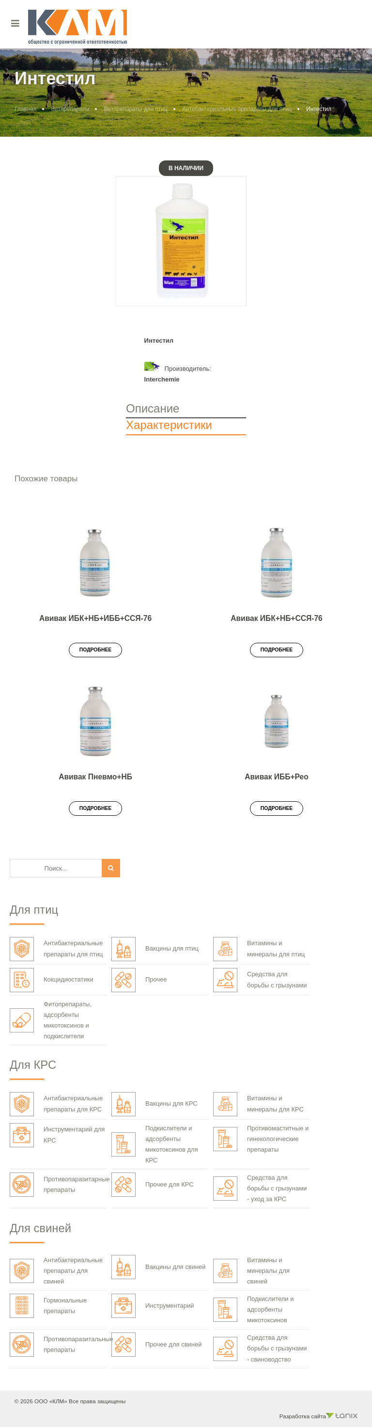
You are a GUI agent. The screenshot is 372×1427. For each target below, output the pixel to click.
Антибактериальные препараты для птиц (237, 109)
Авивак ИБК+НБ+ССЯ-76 (277, 618)
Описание (152, 408)
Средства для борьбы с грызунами (260, 980)
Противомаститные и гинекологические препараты (261, 1139)
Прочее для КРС (152, 1185)
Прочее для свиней (156, 1344)
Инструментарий (152, 1306)
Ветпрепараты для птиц (136, 109)
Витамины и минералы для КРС (258, 1104)
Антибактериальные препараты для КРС (56, 1104)
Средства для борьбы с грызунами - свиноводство (260, 1348)
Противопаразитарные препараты (60, 1185)
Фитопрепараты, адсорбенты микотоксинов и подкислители (51, 1020)
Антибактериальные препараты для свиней (56, 1270)
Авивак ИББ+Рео (277, 777)
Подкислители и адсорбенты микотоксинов (253, 1309)
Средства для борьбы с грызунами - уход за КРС (260, 1188)
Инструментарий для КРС (57, 1135)
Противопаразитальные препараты (61, 1344)
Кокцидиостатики (51, 980)
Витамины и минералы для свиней (251, 1270)
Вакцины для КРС (154, 1104)
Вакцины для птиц (155, 949)
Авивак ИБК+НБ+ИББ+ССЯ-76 (95, 618)
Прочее (139, 980)
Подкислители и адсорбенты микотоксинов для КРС (154, 1144)
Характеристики (169, 424)
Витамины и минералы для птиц (259, 949)
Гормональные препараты (48, 1306)
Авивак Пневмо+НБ (95, 777)
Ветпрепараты (70, 109)
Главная (25, 109)
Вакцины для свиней (158, 1267)
